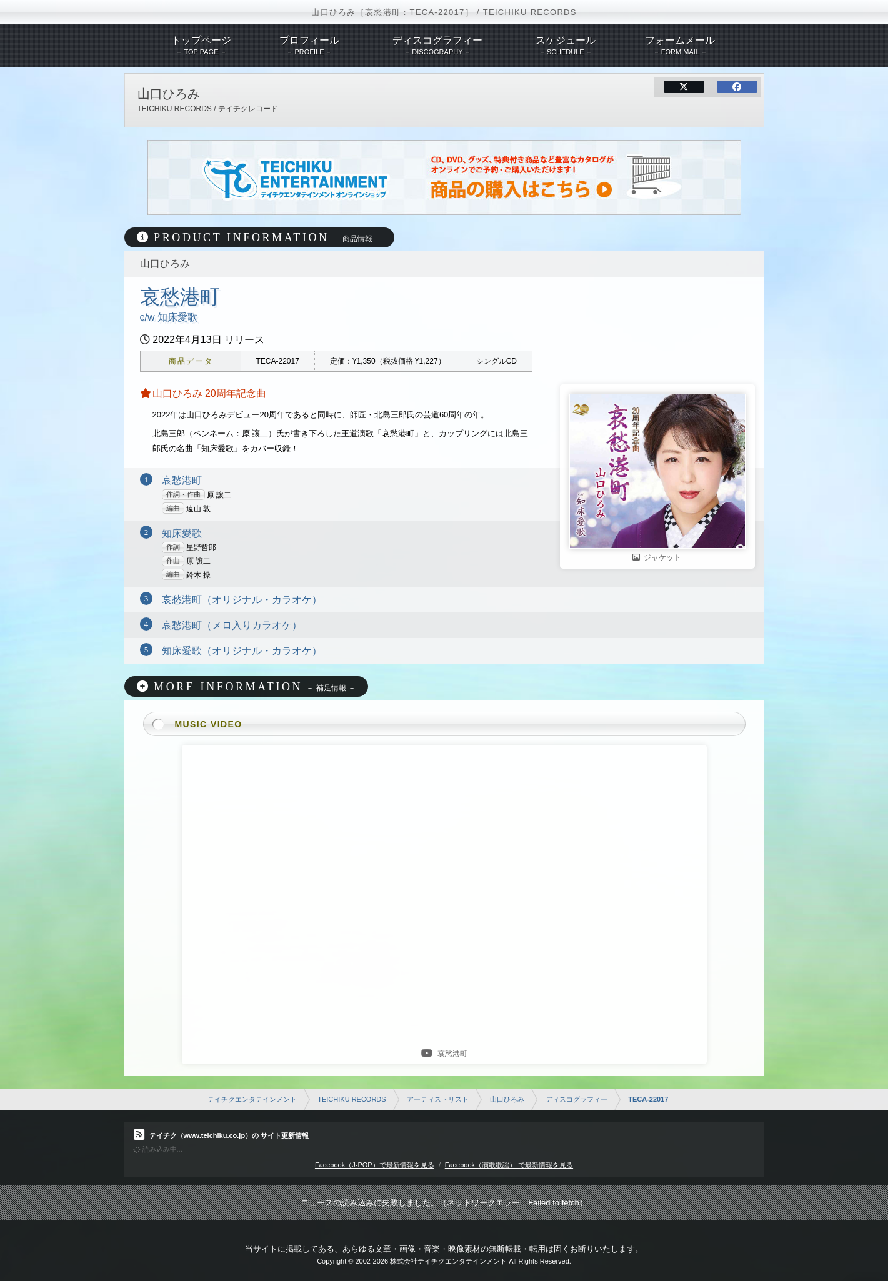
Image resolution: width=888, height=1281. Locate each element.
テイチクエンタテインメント (252, 1099)
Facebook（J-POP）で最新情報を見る (374, 1165)
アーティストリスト (438, 1099)
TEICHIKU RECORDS (351, 1099)
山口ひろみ (507, 1099)
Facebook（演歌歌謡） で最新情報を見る (509, 1165)
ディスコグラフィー (576, 1099)
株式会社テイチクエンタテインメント (448, 1261)
